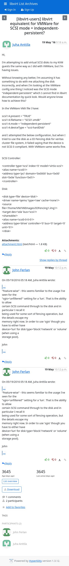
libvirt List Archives (24, 3)
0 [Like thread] (47, 250)
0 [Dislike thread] (54, 250)
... (4, 287)
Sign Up (27, 9)
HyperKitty (35, 561)
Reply (7, 254)
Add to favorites (13, 507)
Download (11, 489)
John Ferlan (21, 270)
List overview (10, 481)
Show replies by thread (53, 260)
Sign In (10, 9)
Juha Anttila (21, 44)
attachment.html (12, 244)
